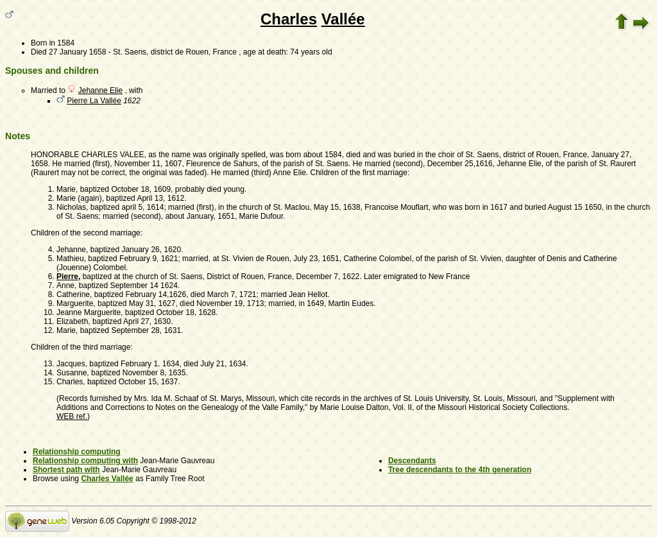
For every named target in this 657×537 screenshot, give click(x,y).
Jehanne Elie (100, 90)
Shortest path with (66, 469)
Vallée (343, 19)
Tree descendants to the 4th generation (459, 469)
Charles (288, 19)
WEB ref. (71, 416)
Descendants (412, 460)
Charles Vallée (107, 478)
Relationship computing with (85, 460)
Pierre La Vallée (94, 100)
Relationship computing (77, 451)
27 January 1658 (77, 51)
